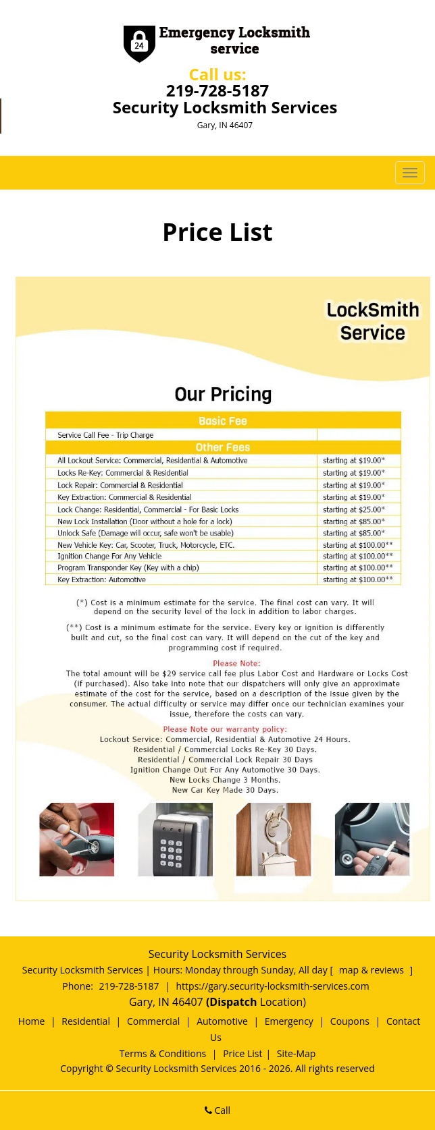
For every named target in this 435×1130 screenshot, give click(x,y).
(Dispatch (233, 1001)
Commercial (153, 1021)
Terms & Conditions (163, 1053)
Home (31, 1021)
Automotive (222, 1021)
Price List (242, 1053)
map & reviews (373, 969)
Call (217, 1110)
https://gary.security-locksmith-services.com (272, 986)
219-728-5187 (218, 90)
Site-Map (296, 1053)
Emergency (289, 1021)
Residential (85, 1021)
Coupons (349, 1021)
